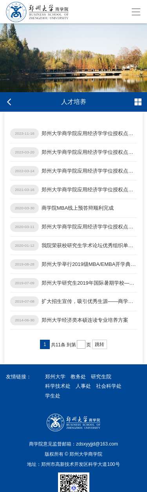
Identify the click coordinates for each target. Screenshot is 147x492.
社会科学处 (109, 386)
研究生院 (101, 377)
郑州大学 (55, 377)
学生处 (52, 396)
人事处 (83, 386)
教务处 (78, 377)
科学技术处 (58, 386)
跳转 (99, 344)
